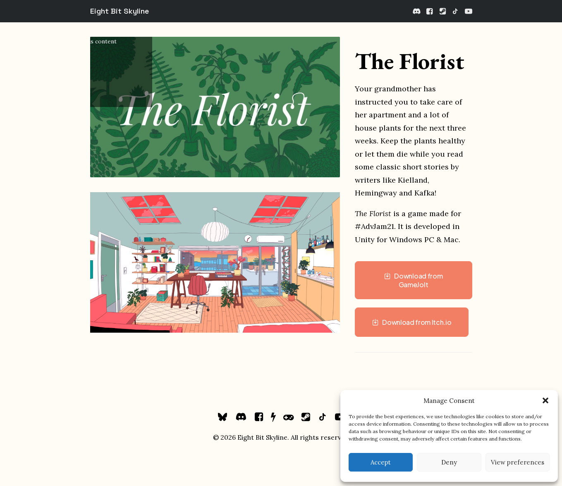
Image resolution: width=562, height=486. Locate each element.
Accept (381, 462)
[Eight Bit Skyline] (119, 11)
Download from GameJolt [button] (414, 280)
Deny (449, 462)
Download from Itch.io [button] (412, 322)
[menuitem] (417, 11)
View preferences (517, 462)
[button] (545, 400)
